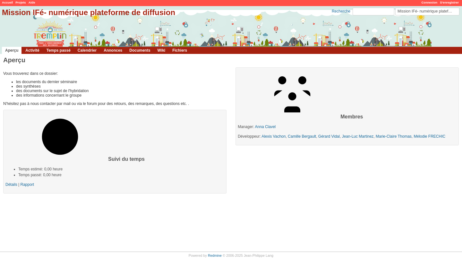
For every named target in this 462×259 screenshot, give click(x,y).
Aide (32, 2)
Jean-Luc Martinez (358, 136)
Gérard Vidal (329, 136)
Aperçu (11, 50)
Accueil (7, 2)
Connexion (430, 2)
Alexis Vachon (273, 136)
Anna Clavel (265, 127)
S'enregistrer (449, 2)
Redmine (215, 255)
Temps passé (59, 50)
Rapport (27, 184)
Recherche (341, 11)
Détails (11, 184)
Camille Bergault (302, 136)
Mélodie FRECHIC (430, 136)
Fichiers (179, 50)
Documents (139, 50)
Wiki (162, 50)
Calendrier (87, 50)
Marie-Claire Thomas (394, 136)
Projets (20, 2)
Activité (32, 50)
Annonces (113, 50)
